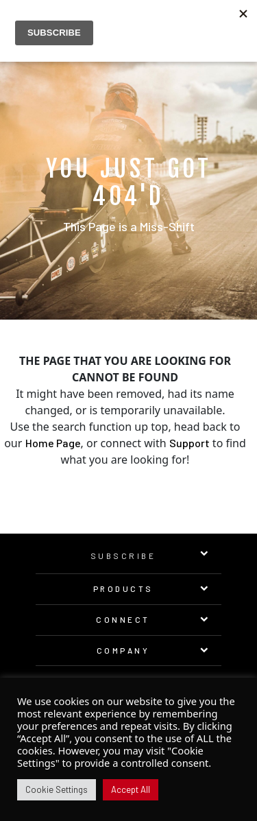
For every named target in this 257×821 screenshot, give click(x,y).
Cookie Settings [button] (56, 789)
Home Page (53, 442)
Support (189, 442)
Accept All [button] (130, 789)
